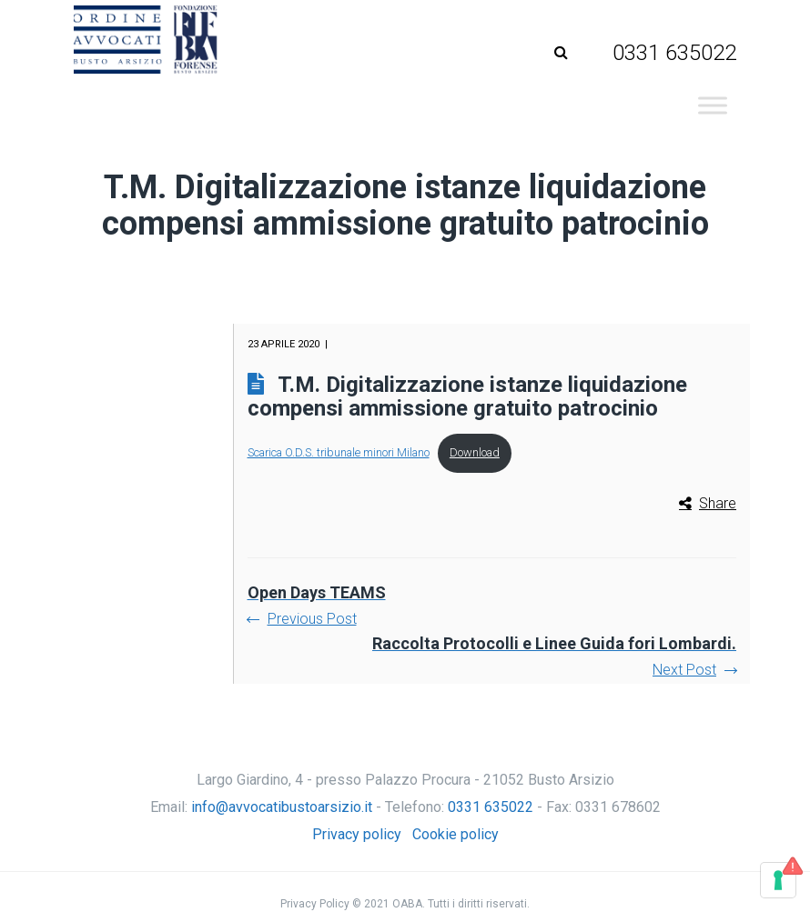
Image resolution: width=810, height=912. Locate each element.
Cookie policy (455, 834)
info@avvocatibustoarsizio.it (281, 807)
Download (475, 452)
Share (717, 503)
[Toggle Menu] (712, 105)
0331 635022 (490, 807)
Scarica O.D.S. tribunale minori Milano (339, 452)
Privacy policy (356, 834)
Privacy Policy (314, 903)
